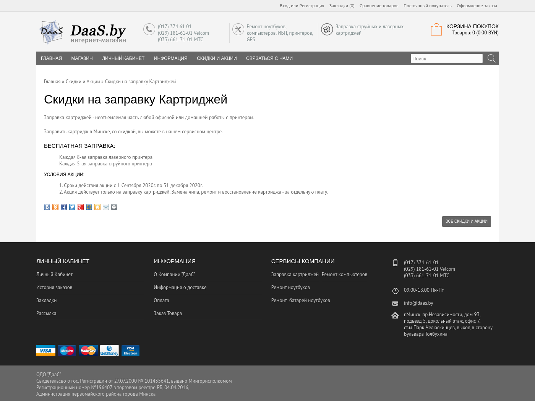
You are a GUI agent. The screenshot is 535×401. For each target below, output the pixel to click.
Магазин (82, 58)
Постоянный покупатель (428, 5)
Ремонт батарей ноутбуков (300, 300)
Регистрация (312, 5)
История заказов (54, 287)
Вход (285, 5)
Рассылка (46, 313)
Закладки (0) (342, 5)
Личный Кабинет (123, 58)
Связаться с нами (269, 58)
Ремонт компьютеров (345, 274)
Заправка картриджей (295, 274)
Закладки (46, 300)
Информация (171, 58)
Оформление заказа (477, 5)
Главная (52, 81)
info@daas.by (418, 303)
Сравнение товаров (379, 5)
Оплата (161, 300)
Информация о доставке (180, 287)
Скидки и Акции (217, 58)
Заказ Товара (168, 313)
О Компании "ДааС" (174, 274)
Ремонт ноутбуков (290, 287)
